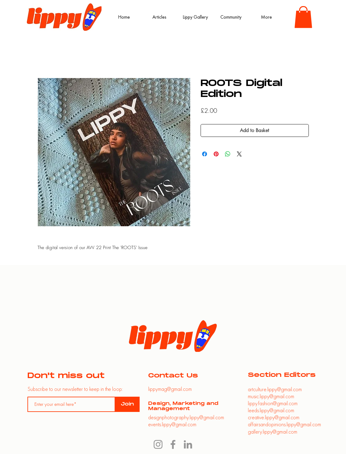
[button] (303, 17)
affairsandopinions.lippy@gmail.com (284, 424)
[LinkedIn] (188, 444)
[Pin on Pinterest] (216, 154)
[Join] (127, 404)
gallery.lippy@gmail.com (272, 431)
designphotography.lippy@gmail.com (186, 417)
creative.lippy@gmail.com (273, 417)
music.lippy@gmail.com (271, 396)
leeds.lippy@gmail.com (271, 410)
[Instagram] (158, 444)
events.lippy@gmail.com (172, 424)
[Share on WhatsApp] (227, 154)
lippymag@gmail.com (170, 388)
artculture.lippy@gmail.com (275, 389)
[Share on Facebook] (204, 154)
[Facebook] (173, 444)
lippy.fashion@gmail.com (273, 403)
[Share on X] (239, 154)
